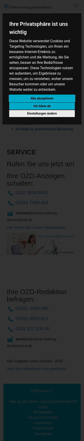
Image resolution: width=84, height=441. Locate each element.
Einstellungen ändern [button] (42, 113)
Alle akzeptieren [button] (42, 98)
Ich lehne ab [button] (41, 106)
